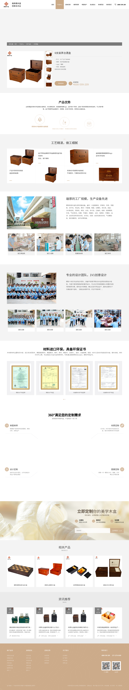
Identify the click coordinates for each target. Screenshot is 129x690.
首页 (53, 5)
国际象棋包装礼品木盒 (20, 585)
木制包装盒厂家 (110, 636)
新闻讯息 (100, 5)
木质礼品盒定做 (52, 636)
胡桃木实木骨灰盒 (108, 585)
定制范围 (46, 655)
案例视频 (76, 5)
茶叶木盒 (28, 658)
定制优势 (68, 5)
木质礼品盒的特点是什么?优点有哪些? (51, 627)
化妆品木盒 (29, 660)
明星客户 (84, 5)
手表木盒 (9, 663)
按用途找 (29, 650)
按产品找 (28, 44)
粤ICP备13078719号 (98, 685)
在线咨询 (60, 83)
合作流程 (46, 660)
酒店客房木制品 (16, 636)
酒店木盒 (28, 663)
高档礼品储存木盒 (50, 585)
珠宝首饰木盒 (10, 660)
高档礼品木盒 (10, 655)
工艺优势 (46, 658)
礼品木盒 (28, 655)
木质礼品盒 (44, 636)
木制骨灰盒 (10, 665)
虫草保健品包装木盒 (79, 585)
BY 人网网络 (119, 685)
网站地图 (106, 685)
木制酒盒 (35, 44)
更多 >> (9, 670)
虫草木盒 (28, 665)
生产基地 (65, 658)
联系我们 (109, 5)
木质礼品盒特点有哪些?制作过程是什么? (81, 627)
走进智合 (92, 5)
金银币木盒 (10, 668)
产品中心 (59, 5)
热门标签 (112, 685)
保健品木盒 (10, 658)
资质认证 (65, 663)
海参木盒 (28, 668)
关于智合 (66, 650)
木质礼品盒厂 (80, 636)
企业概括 (65, 655)
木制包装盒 (102, 636)
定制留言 (46, 663)
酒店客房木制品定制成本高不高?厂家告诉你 (23, 627)
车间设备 (65, 660)
